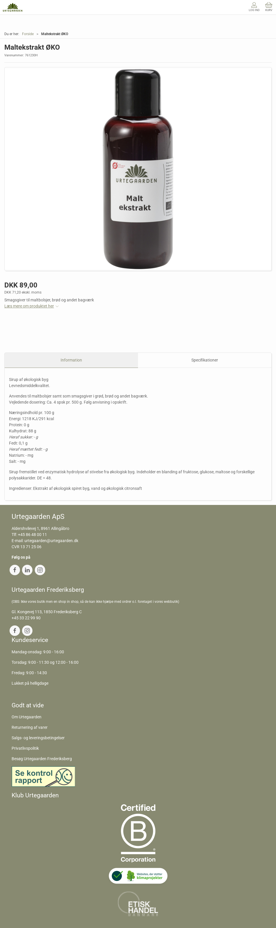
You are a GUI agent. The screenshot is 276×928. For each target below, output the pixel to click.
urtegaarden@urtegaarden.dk (51, 540)
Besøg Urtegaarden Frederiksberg (42, 758)
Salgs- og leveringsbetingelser (38, 737)
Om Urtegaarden (26, 717)
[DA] (12, 7)
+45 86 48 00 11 (32, 534)
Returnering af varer (30, 727)
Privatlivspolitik (25, 748)
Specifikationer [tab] (204, 360)
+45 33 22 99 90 (26, 618)
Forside (28, 34)
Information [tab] (71, 360)
